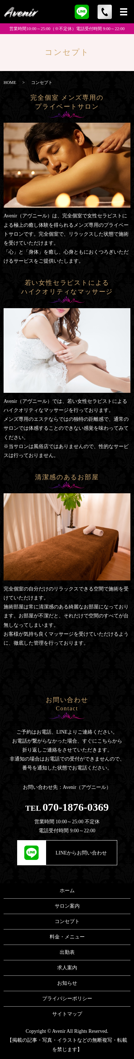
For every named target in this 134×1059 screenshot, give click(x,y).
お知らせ (67, 983)
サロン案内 (67, 906)
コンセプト (67, 921)
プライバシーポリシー (67, 998)
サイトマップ (67, 1014)
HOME (10, 82)
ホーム (67, 890)
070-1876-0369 (76, 807)
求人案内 (67, 967)
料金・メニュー (67, 937)
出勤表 (67, 952)
